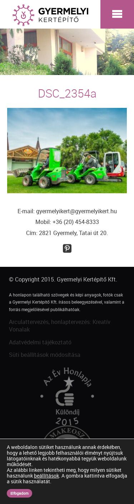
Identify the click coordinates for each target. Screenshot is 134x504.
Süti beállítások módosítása (44, 355)
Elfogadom (19, 493)
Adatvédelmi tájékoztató (40, 342)
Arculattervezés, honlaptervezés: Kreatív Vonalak (59, 325)
